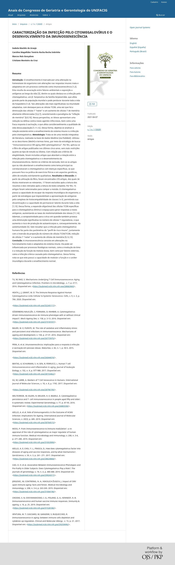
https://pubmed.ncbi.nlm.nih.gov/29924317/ (34, 475)
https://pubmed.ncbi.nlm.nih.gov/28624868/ (34, 458)
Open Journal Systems (140, 27)
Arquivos (21, 15)
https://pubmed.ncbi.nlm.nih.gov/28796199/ (34, 389)
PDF (93, 104)
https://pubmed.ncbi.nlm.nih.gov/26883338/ (48, 406)
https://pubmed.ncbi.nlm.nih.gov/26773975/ (34, 338)
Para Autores (135, 72)
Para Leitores (135, 68)
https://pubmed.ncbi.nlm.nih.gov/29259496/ (48, 524)
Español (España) (138, 47)
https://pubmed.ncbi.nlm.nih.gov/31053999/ (34, 442)
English (133, 43)
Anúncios (34, 15)
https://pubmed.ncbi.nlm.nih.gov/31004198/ (34, 491)
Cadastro (154, 2)
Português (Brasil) (138, 51)
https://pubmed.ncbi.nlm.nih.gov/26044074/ (34, 357)
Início (14, 24)
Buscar (160, 15)
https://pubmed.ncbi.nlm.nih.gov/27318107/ (34, 322)
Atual (10, 15)
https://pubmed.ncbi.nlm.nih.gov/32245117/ (34, 305)
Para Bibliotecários (137, 76)
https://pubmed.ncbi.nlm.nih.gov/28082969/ (53, 286)
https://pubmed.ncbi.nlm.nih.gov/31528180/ (34, 508)
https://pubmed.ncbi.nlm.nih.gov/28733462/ (34, 374)
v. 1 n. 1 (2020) (36, 24)
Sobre (46, 15)
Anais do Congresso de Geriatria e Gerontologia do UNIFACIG (57, 10)
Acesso (164, 2)
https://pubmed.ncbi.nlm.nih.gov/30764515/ (34, 422)
